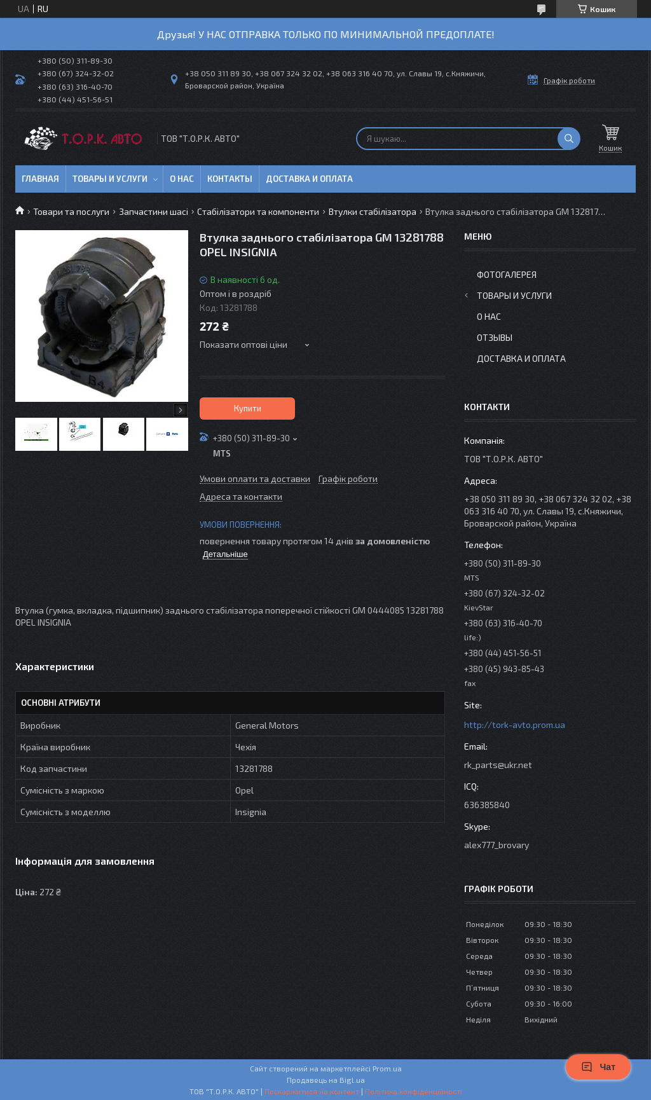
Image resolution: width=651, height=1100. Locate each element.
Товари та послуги (71, 211)
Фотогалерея (507, 274)
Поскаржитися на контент (311, 1091)
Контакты (229, 179)
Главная (40, 179)
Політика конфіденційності (413, 1091)
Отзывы (494, 337)
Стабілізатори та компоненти (258, 211)
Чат (598, 1067)
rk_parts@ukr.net (498, 764)
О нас (182, 179)
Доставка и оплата (309, 179)
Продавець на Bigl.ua (326, 1079)
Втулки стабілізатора (372, 211)
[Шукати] (569, 138)
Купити (247, 408)
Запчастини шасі (153, 211)
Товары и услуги (109, 179)
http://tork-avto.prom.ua (514, 724)
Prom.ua (387, 1068)
